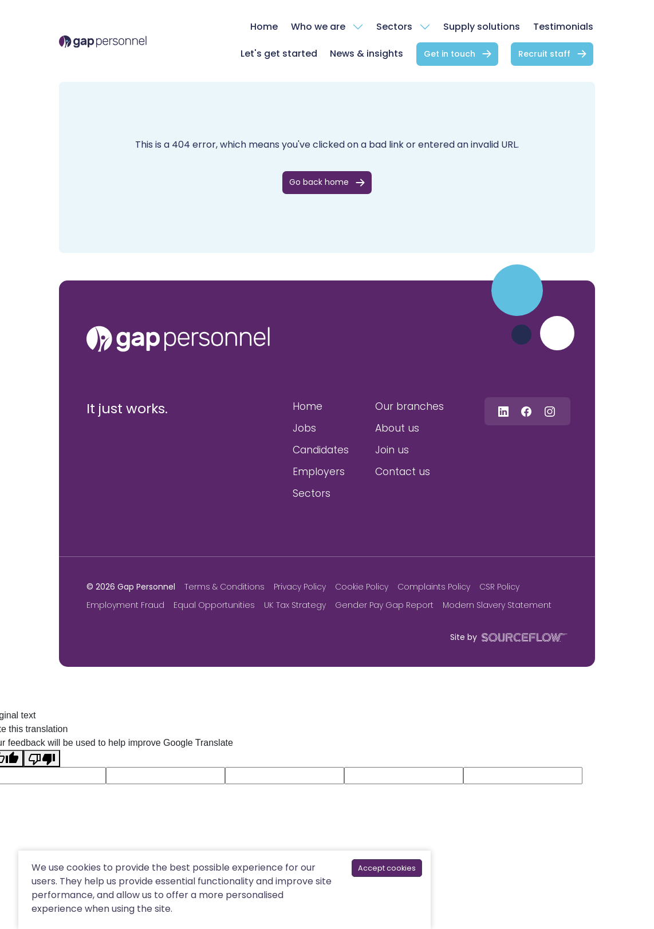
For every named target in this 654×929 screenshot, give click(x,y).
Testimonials (563, 26)
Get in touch (449, 54)
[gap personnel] (178, 339)
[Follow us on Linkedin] (503, 411)
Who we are (318, 26)
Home (264, 26)
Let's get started (279, 53)
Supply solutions (481, 26)
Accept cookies (387, 868)
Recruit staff (544, 54)
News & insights (366, 53)
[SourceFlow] (522, 636)
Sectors (394, 26)
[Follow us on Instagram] (549, 411)
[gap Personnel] (103, 41)
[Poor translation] (41, 759)
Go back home (319, 182)
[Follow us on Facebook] (526, 411)
